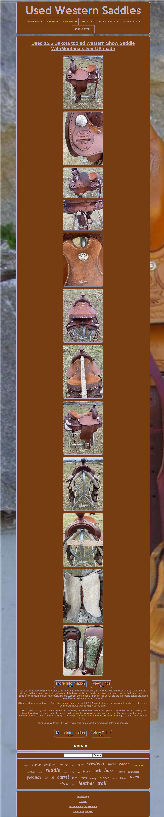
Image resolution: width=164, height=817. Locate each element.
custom (26, 765)
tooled (49, 778)
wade (114, 778)
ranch (124, 764)
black (122, 771)
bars (78, 772)
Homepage (83, 796)
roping (36, 764)
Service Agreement (83, 811)
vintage (64, 764)
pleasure (34, 777)
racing (93, 778)
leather (86, 783)
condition (49, 764)
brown (86, 771)
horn (73, 765)
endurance (138, 765)
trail (102, 783)
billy (72, 772)
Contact (83, 801)
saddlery (31, 772)
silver (81, 765)
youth (84, 778)
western (95, 763)
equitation (133, 771)
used (134, 777)
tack (97, 770)
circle (64, 783)
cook (40, 772)
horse (110, 770)
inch (74, 778)
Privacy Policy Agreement (83, 806)
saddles (104, 778)
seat (123, 777)
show (111, 764)
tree (73, 785)
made (65, 772)
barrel (63, 777)
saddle (53, 770)
